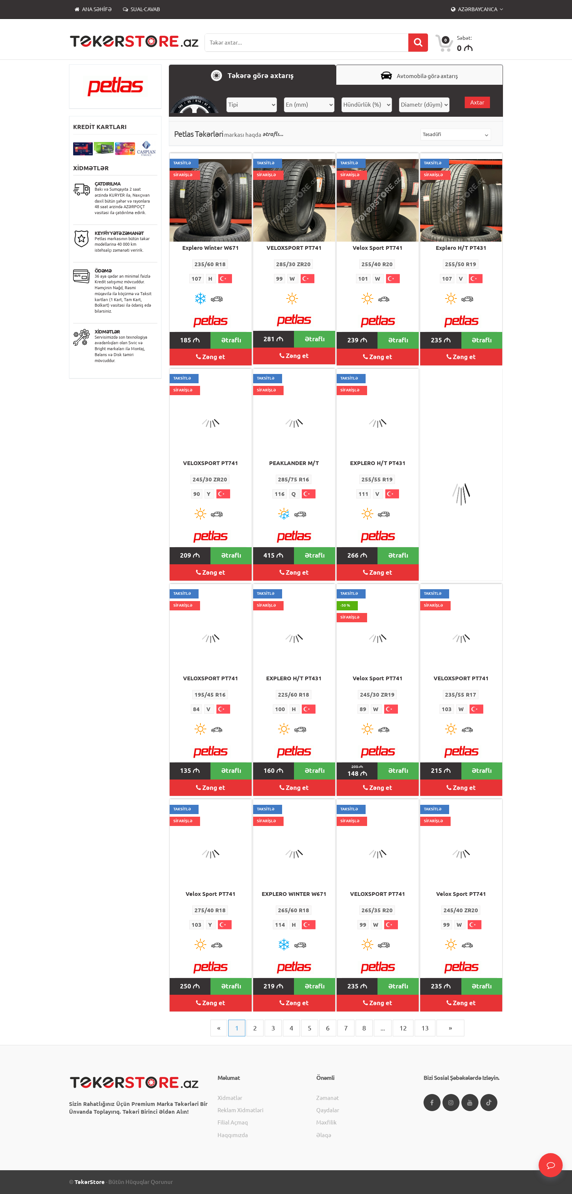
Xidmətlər (230, 1098)
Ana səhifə (93, 9)
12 (403, 1028)
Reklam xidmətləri (241, 1110)
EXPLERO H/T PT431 (378, 463)
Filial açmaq (233, 1122)
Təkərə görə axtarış (252, 75)
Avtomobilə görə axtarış (419, 75)
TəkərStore (90, 1182)
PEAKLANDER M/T (294, 463)
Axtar (477, 102)
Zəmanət (327, 1098)
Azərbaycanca (475, 9)
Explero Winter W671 (210, 248)
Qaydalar (327, 1110)
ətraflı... (272, 134)
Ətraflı (231, 339)
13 (425, 1028)
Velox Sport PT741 (378, 248)
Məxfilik (326, 1122)
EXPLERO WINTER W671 (294, 894)
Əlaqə (323, 1135)
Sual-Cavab (141, 9)
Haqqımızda (233, 1135)
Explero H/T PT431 (461, 248)
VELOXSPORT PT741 (294, 248)
